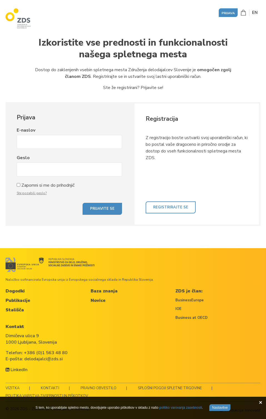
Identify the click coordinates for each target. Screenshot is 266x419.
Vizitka (12, 388)
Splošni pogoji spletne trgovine (170, 388)
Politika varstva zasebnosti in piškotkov (47, 395)
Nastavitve (220, 408)
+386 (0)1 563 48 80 (46, 353)
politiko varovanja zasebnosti (180, 408)
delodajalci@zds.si (43, 359)
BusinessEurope (189, 300)
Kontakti (50, 388)
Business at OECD (191, 317)
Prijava (228, 13)
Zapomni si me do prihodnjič (47, 185)
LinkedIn (17, 370)
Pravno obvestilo (98, 388)
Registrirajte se (170, 207)
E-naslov (26, 130)
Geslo (23, 158)
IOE (178, 308)
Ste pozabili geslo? (32, 193)
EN (255, 12)
